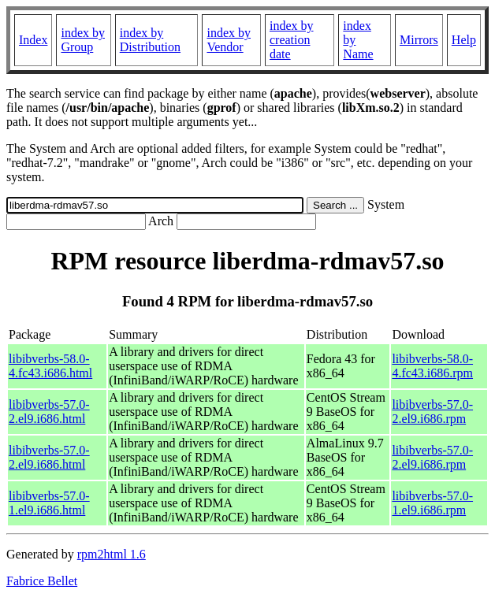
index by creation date (292, 40)
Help (464, 39)
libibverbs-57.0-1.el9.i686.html (49, 503)
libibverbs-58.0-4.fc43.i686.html (50, 366)
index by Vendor (229, 40)
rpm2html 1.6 (111, 554)
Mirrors (419, 39)
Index (33, 39)
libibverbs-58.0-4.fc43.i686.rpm (432, 366)
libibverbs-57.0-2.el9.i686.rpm (432, 411)
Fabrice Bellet (41, 581)
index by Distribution (150, 40)
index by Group (83, 40)
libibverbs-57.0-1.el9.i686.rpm (432, 503)
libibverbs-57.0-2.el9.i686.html (49, 411)
